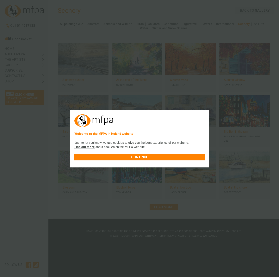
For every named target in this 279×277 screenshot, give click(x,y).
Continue (139, 157)
